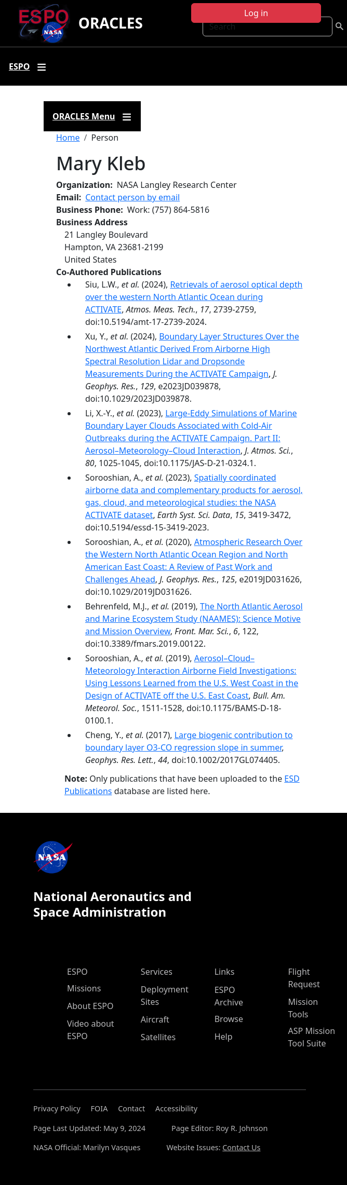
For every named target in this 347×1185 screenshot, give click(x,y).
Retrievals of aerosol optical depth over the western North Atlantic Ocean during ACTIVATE (193, 297)
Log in (256, 13)
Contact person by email (132, 197)
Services (156, 971)
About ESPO (90, 1006)
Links (225, 971)
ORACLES (110, 23)
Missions (84, 988)
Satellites (158, 1037)
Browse (229, 1019)
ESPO (77, 971)
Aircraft (155, 1019)
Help (224, 1036)
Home (68, 137)
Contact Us (241, 1147)
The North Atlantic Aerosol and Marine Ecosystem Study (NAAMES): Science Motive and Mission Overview (194, 619)
